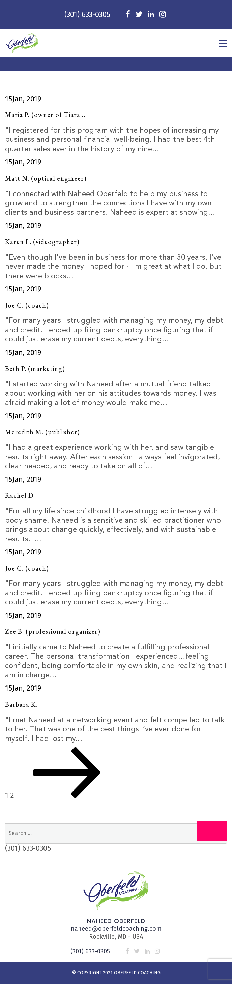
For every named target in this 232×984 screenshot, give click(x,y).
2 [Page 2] (12, 795)
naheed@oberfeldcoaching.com (116, 928)
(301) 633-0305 (87, 14)
